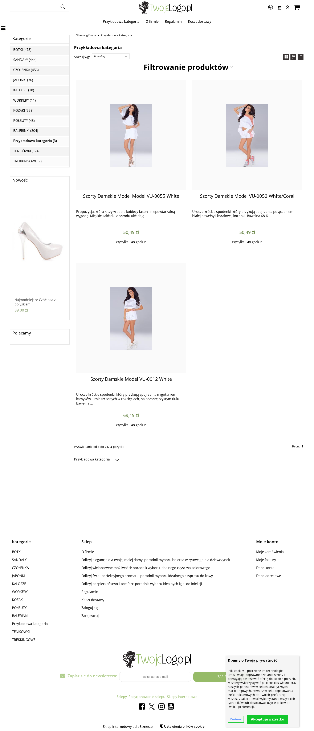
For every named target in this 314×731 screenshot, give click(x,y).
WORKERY (20, 591)
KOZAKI (18, 599)
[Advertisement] (157, 498)
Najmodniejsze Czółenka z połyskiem (35, 302)
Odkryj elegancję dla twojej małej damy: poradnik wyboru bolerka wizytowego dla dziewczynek (155, 559)
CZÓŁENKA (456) (26, 70)
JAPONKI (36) (23, 80)
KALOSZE (19, 583)
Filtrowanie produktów (186, 67)
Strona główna (86, 35)
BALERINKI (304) (25, 131)
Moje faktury (266, 559)
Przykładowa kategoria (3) (35, 141)
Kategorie (21, 38)
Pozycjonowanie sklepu (147, 696)
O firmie (152, 21)
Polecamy (21, 333)
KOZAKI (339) (23, 110)
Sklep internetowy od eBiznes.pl (128, 726)
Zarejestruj (90, 615)
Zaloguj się (89, 607)
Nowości (20, 180)
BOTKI (16, 551)
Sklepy (122, 696)
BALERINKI (20, 615)
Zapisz (222, 676)
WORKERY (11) (24, 100)
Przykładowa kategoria (121, 21)
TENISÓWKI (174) (26, 151)
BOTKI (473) (22, 50)
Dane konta (265, 567)
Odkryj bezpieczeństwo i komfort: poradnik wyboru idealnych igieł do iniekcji (141, 583)
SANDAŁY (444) (25, 60)
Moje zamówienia (270, 551)
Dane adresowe (268, 575)
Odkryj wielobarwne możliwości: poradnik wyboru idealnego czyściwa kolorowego (145, 567)
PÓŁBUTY (19, 607)
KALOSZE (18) (23, 90)
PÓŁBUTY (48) (24, 120)
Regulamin (173, 21)
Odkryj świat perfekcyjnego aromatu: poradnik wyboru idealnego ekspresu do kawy (147, 575)
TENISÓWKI (21, 631)
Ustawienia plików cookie (184, 726)
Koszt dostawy (199, 21)
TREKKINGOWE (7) (27, 161)
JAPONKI (18, 575)
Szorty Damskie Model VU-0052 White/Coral (247, 196)
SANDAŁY (19, 559)
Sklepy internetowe (182, 696)
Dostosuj (235, 719)
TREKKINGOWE (24, 639)
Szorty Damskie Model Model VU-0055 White (131, 196)
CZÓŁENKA (20, 567)
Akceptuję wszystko (267, 719)
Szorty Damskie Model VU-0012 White (131, 379)
